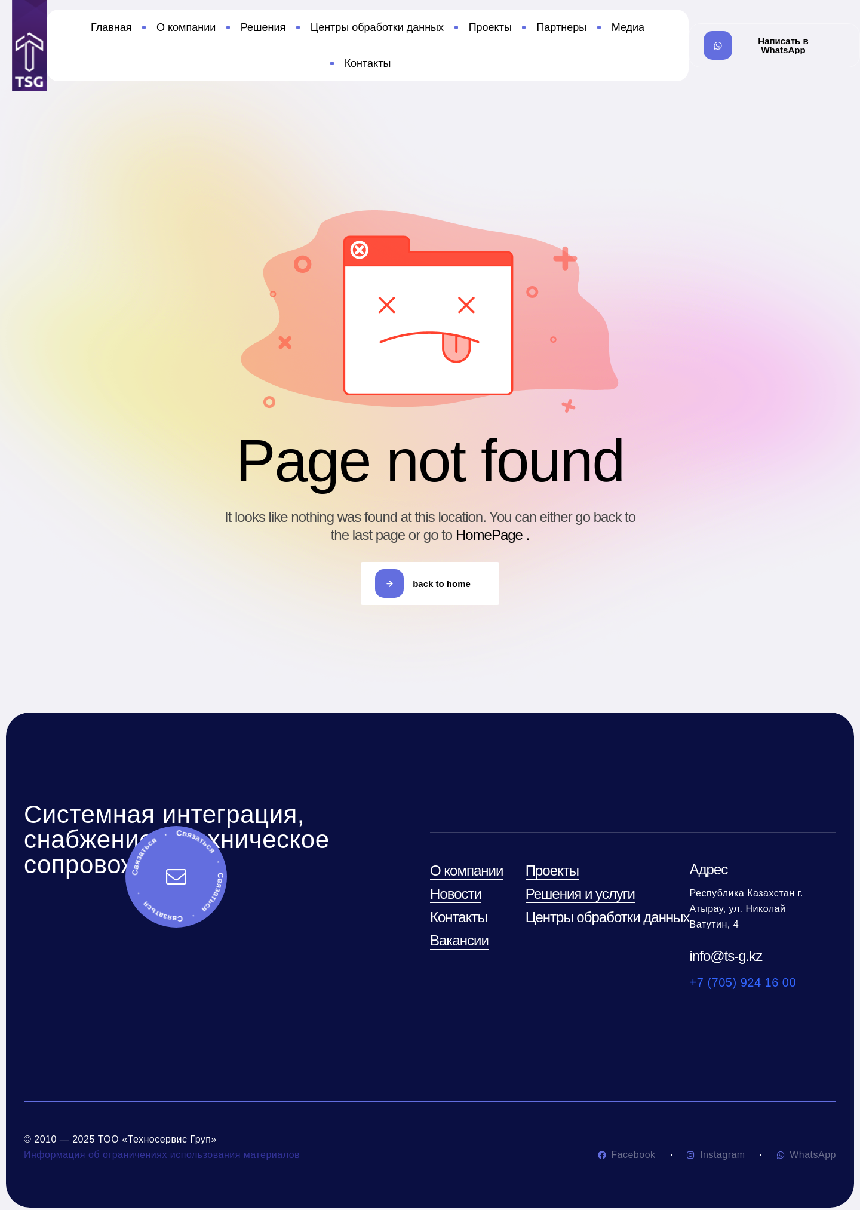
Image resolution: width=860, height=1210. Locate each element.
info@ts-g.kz (726, 956)
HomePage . (492, 535)
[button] (774, 45)
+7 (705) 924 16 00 (743, 982)
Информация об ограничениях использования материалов (162, 1155)
